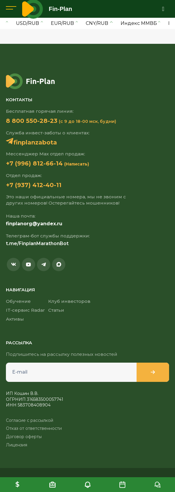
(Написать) (76, 164)
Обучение (18, 301)
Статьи (56, 310)
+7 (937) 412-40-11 (33, 185)
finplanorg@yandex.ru (34, 223)
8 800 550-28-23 (31, 120)
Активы (15, 319)
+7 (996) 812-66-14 (34, 163)
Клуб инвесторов (69, 301)
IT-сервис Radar (25, 310)
